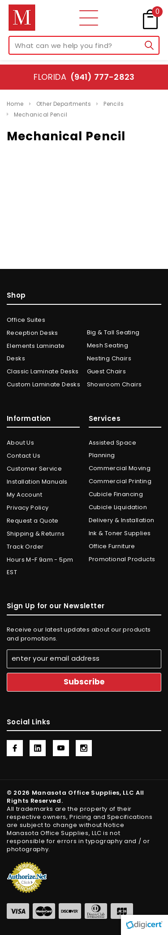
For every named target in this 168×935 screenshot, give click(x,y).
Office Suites (26, 320)
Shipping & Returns (36, 533)
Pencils (113, 104)
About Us (20, 442)
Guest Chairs (106, 371)
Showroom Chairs (114, 384)
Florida (84, 76)
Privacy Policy (27, 507)
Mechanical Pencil (40, 114)
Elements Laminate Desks (36, 352)
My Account (24, 494)
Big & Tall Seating (113, 332)
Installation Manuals (37, 481)
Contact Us (23, 455)
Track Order (25, 546)
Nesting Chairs (109, 358)
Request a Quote (33, 520)
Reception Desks (32, 333)
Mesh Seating (108, 345)
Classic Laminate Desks (43, 371)
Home (15, 104)
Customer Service (34, 468)
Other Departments (63, 104)
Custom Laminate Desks (43, 384)
